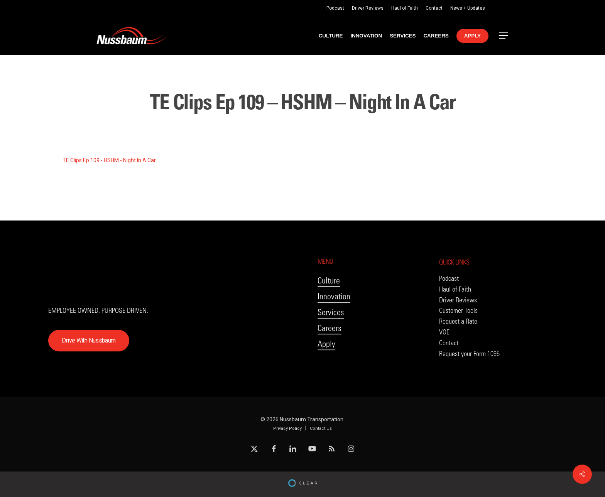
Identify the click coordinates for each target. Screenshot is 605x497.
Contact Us (321, 428)
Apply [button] (326, 377)
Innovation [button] (334, 330)
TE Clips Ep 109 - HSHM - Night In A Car (109, 160)
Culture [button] (329, 314)
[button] (504, 36)
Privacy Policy (287, 428)
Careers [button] (329, 361)
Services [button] (331, 346)
